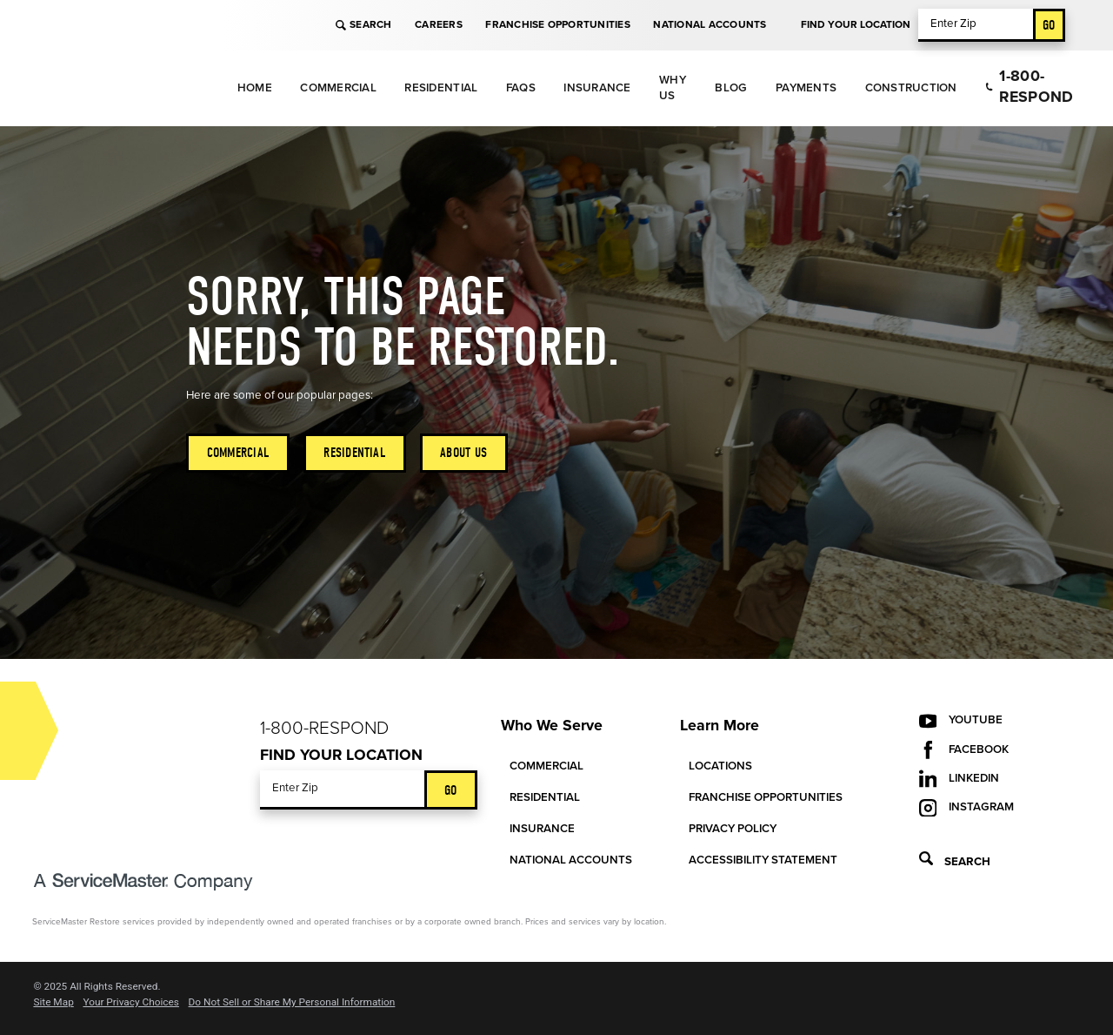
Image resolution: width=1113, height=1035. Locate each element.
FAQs (521, 88)
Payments (806, 88)
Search (363, 24)
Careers (439, 24)
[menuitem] (254, 88)
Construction (911, 88)
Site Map (53, 1003)
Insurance (596, 88)
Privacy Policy (732, 829)
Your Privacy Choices (130, 1003)
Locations (720, 766)
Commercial (338, 88)
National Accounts (709, 24)
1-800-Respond (1029, 86)
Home (254, 88)
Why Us (672, 88)
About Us (463, 452)
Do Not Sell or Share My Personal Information (292, 1003)
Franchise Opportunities (557, 24)
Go (1049, 25)
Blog (731, 88)
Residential (440, 88)
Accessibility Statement (763, 860)
